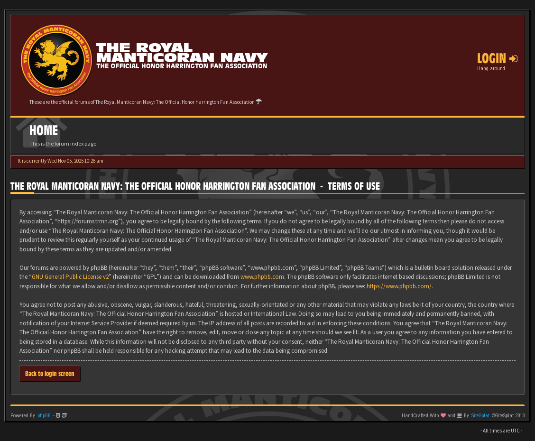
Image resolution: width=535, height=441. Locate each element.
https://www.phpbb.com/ (399, 286)
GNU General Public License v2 (70, 277)
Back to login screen (49, 373)
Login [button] (497, 58)
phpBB (44, 416)
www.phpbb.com (262, 277)
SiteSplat (480, 416)
